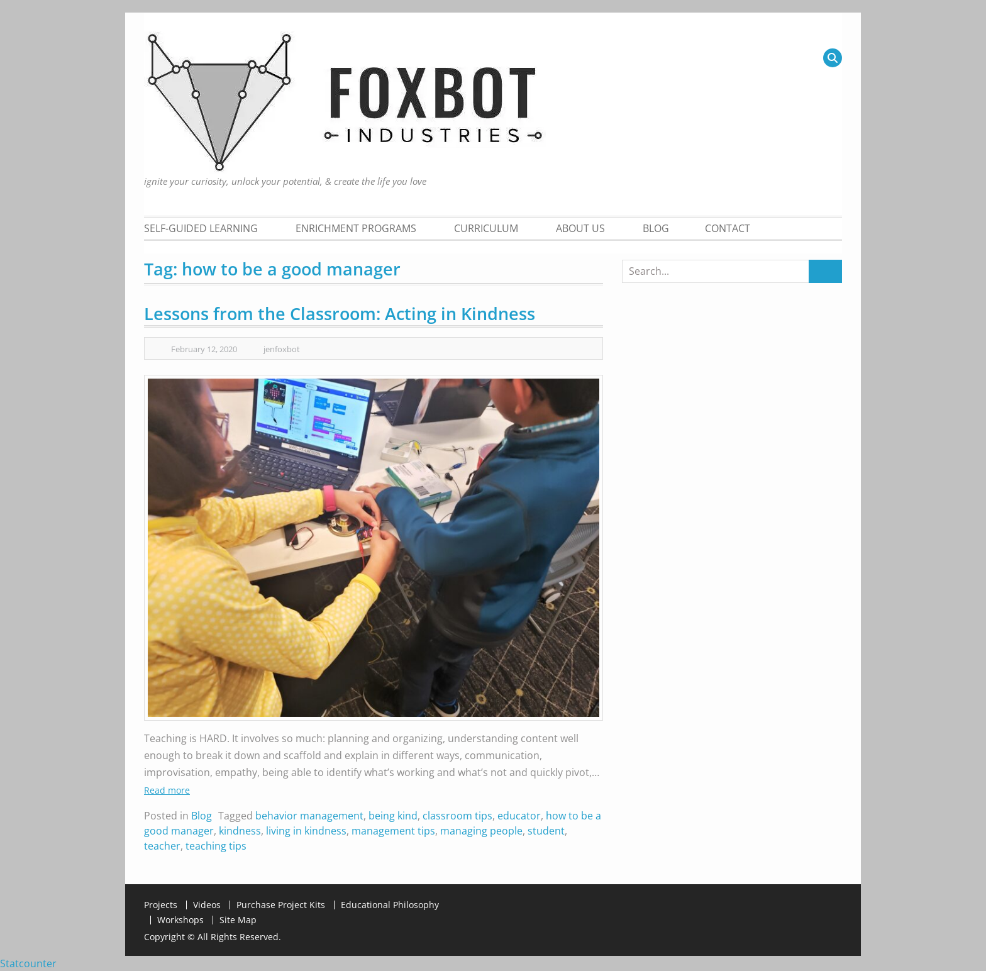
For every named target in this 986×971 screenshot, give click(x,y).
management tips (393, 831)
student (546, 831)
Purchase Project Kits (280, 905)
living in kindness (306, 831)
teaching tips (216, 846)
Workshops (180, 920)
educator (519, 816)
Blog (656, 228)
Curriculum (486, 228)
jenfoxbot (281, 349)
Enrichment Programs (356, 228)
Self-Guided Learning (201, 228)
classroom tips (457, 816)
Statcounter (28, 963)
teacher (162, 846)
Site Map (238, 920)
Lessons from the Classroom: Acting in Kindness (339, 313)
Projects (160, 905)
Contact (727, 228)
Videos (207, 905)
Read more (167, 790)
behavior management (309, 816)
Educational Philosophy (390, 905)
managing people (481, 831)
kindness (240, 831)
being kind (393, 816)
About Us (580, 228)
